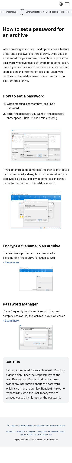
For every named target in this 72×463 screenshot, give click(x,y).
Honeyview (42, 432)
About (62, 432)
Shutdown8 (53, 432)
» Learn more (11, 262)
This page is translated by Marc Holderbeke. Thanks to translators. (36, 426)
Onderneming (12, 12)
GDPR (29, 435)
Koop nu (22, 12)
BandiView (10, 432)
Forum (23, 435)
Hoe (67, 12)
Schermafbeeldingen (35, 12)
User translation (41, 435)
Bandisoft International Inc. (46, 440)
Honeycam (30, 432)
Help (62, 12)
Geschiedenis (52, 12)
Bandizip (21, 432)
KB (50, 435)
